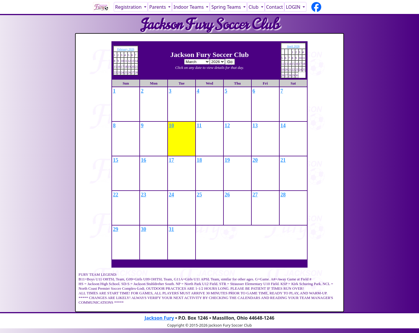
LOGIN (293, 7)
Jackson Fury (159, 318)
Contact (274, 7)
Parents (158, 7)
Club (254, 7)
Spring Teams (226, 7)
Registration (129, 7)
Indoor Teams (189, 7)
